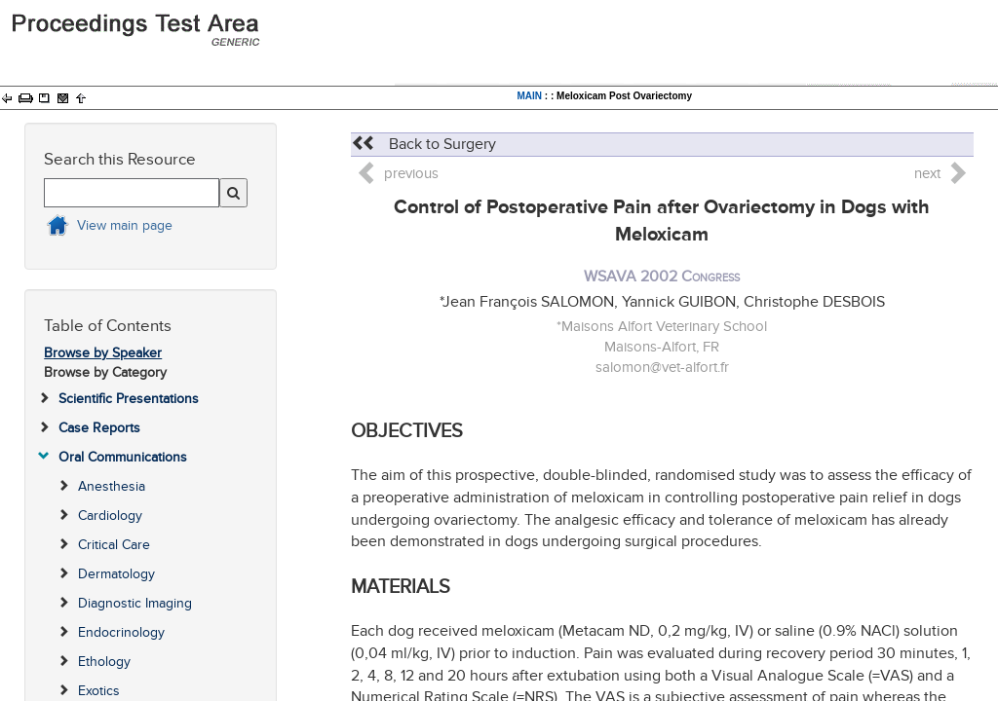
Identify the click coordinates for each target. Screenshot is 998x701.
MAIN (529, 96)
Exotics (99, 690)
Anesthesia (111, 486)
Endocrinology (121, 632)
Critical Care (114, 544)
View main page (125, 225)
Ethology (104, 661)
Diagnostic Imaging (135, 603)
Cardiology (110, 515)
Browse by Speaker (103, 353)
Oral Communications (122, 457)
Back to (423, 144)
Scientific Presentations (128, 398)
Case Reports (99, 428)
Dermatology (116, 574)
